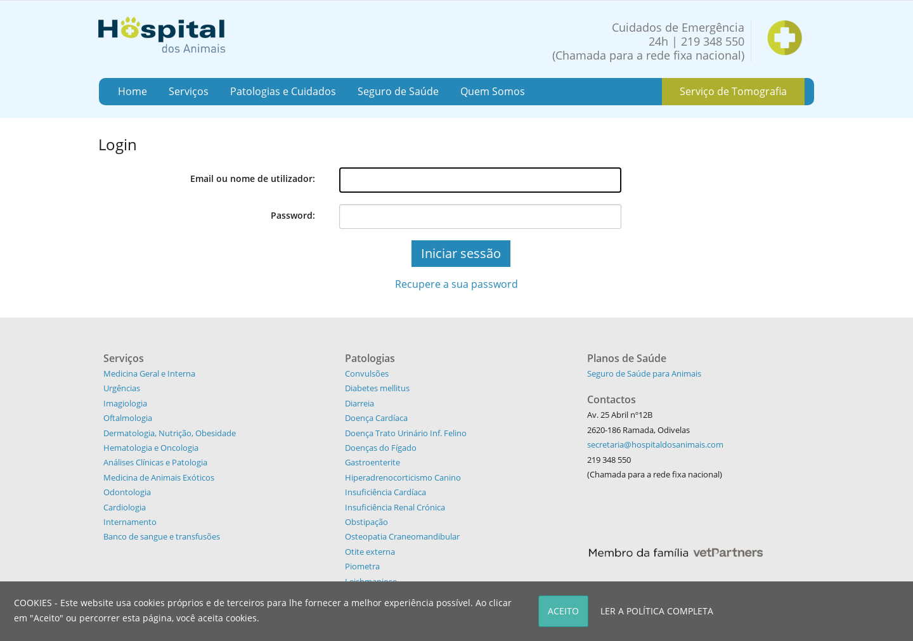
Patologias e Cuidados (283, 91)
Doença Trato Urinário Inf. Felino (406, 433)
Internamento (130, 522)
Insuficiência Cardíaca (385, 492)
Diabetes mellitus (377, 388)
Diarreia (359, 403)
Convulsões (367, 373)
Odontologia (127, 492)
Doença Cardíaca (376, 418)
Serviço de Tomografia (733, 91)
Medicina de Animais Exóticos (158, 477)
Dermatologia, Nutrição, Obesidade (169, 433)
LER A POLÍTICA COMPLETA (656, 611)
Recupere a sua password (456, 284)
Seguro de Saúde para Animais (644, 373)
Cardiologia (124, 507)
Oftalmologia (127, 418)
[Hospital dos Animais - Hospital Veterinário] (161, 33)
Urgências (121, 388)
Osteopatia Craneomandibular (402, 536)
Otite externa (370, 551)
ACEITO (563, 611)
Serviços (189, 91)
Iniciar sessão (461, 253)
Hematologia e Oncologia (150, 447)
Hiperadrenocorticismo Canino (403, 477)
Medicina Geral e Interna (149, 373)
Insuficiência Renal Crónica (395, 507)
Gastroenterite (372, 462)
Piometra (362, 566)
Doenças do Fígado (381, 447)
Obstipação (366, 522)
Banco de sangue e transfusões (161, 536)
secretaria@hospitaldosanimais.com (655, 444)
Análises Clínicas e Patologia (155, 462)
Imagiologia (125, 403)
